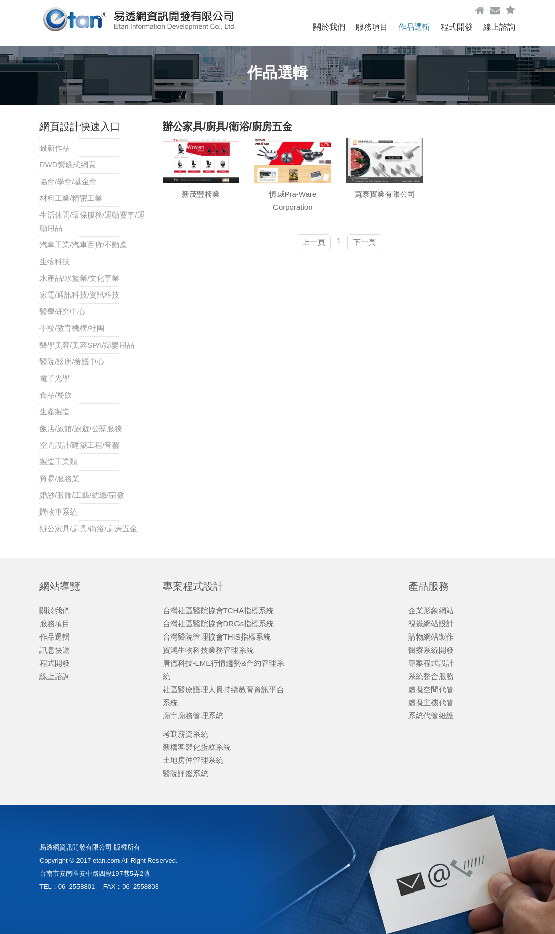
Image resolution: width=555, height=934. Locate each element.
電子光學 (54, 378)
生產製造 (54, 411)
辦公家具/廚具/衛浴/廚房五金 (88, 528)
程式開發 (457, 27)
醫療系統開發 (431, 650)
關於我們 (329, 27)
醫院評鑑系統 (185, 773)
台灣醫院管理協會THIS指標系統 (217, 636)
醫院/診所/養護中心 (71, 361)
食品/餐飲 (55, 395)
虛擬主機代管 (431, 702)
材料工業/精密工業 (70, 198)
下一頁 (364, 242)
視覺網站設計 (431, 623)
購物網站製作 (431, 636)
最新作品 (54, 148)
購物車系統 (58, 511)
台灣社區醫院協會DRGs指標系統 (218, 623)
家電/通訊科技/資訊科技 (79, 294)
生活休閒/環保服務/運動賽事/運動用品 (92, 221)
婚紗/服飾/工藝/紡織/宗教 (81, 495)
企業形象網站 (431, 610)
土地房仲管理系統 (193, 760)
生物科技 (54, 261)
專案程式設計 (431, 663)
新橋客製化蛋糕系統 (197, 747)
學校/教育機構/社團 (71, 328)
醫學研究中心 (62, 311)
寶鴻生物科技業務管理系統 (208, 650)
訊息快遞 (54, 650)
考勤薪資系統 (185, 734)
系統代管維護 (431, 715)
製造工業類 (58, 461)
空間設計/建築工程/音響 (79, 445)
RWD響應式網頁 (67, 164)
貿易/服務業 (59, 478)
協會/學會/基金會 (68, 181)
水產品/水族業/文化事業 (79, 278)
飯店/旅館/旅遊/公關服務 (80, 428)
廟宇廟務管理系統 (193, 715)
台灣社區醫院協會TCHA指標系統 (218, 610)
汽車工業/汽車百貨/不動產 (83, 244)
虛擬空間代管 (431, 689)
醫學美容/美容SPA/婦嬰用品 (86, 345)
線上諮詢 (499, 27)
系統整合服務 (431, 676)
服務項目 (371, 27)
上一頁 (313, 242)
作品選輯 (414, 27)
